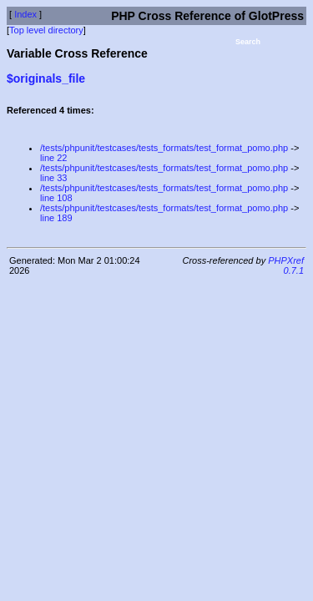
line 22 (53, 158)
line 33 (53, 178)
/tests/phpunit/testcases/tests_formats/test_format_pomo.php (164, 148)
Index (25, 14)
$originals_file (46, 78)
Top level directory (46, 30)
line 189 (56, 218)
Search (247, 42)
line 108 (56, 198)
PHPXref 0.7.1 (286, 265)
